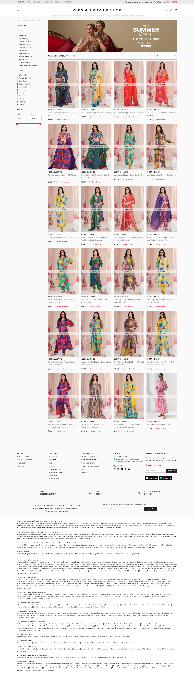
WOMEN (21, 2)
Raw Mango (21, 562)
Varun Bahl (27, 568)
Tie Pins (80, 613)
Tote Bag (127, 628)
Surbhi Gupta (83, 571)
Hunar (119, 594)
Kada (174, 626)
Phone (158, 465)
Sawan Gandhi (45, 571)
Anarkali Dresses (84, 636)
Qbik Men (143, 581)
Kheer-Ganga (21, 581)
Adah (72, 554)
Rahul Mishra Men (31, 586)
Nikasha (19, 568)
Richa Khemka (109, 571)
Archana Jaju (93, 571)
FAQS (82, 469)
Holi (23, 657)
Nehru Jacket (29, 613)
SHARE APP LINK (172, 470)
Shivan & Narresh (30, 564)
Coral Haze (106, 596)
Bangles (51, 624)
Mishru (102, 564)
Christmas (96, 657)
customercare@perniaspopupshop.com (129, 461)
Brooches (31, 617)
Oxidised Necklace (166, 626)
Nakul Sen (108, 564)
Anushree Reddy (69, 562)
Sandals (26, 628)
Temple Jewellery (62, 626)
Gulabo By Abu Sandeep (48, 554)
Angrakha (26, 615)
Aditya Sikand (134, 554)
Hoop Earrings (141, 626)
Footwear (20, 617)
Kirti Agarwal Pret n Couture (163, 649)
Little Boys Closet (66, 649)
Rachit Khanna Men (23, 583)
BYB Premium (21, 651)
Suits (54, 613)
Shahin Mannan (171, 571)
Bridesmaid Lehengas (112, 605)
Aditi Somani (119, 554)
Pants (59, 613)
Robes (107, 613)
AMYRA (126, 596)
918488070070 (171, 2)
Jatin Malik (151, 581)
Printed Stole (35, 630)
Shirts (37, 613)
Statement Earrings (101, 626)
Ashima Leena (171, 566)
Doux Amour (60, 596)
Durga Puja (88, 657)
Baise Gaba (162, 562)
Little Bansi (36, 649)
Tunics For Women (73, 543)
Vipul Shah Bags (117, 596)
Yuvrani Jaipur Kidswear (89, 649)
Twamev (164, 579)
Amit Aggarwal (46, 568)
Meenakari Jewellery (155, 624)
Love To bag (68, 594)
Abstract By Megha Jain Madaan (28, 554)
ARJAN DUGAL (60, 583)
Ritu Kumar (58, 566)
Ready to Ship (89, 607)
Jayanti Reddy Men (152, 586)
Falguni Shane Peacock (105, 562)
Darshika (60, 581)
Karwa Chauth (114, 657)
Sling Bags (89, 628)
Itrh (116, 571)
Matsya (53, 571)
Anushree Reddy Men (163, 581)
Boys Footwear (116, 643)
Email (149, 465)
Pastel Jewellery (49, 626)
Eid (41, 657)
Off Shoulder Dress (164, 536)
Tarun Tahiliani (119, 566)
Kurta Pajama (158, 613)
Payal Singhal (129, 566)
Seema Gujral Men (83, 586)
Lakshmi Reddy (54, 649)
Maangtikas (76, 624)
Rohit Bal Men (132, 579)
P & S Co (28, 649)
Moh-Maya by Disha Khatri (43, 594)
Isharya (30, 594)
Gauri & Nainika (48, 564)
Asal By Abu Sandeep (83, 562)
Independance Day (32, 657)
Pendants (144, 624)
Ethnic (98, 615)
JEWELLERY (37, 2)
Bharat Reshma (51, 581)
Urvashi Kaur (22, 573)
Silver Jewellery (89, 626)
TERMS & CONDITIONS (88, 463)
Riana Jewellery (28, 596)
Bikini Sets (156, 605)
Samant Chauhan (85, 568)
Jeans (150, 613)
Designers (26, 20)
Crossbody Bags (99, 628)
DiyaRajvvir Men (71, 583)
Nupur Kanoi (117, 564)
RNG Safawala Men (45, 586)
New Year (123, 657)
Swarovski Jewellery (24, 626)
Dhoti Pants (125, 605)
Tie (26, 617)
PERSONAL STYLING (55, 472)
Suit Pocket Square (90, 613)
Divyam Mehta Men (71, 579)
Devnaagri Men (92, 581)
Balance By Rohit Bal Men (136, 586)
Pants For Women (148, 547)
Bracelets (39, 624)
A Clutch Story (70, 596)
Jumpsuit (53, 615)
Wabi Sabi (142, 579)
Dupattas (36, 607)
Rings (46, 624)
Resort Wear (147, 605)
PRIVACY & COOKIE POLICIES (90, 466)
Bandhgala (34, 615)
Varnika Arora (58, 594)
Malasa (75, 571)
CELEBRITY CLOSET (55, 469)
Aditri (126, 554)
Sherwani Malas (81, 615)
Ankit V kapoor (59, 579)
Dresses (57, 532)
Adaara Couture (63, 554)
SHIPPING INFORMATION (89, 456)
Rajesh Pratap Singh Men (87, 579)
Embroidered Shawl (23, 630)
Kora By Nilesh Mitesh (24, 588)
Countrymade (47, 579)
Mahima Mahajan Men (131, 583)
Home (19, 20)
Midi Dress (161, 534)
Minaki (19, 596)
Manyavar (20, 564)
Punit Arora (20, 586)
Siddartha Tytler (107, 566)
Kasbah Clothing (105, 583)
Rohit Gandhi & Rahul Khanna (80, 566)
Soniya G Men (95, 586)
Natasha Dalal (31, 562)
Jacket (83, 643)
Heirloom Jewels (134, 624)
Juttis (36, 628)
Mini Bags (119, 628)
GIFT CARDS (53, 466)
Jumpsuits (20, 607)
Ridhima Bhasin (48, 566)
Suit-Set (131, 613)
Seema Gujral (96, 566)
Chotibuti (44, 649)
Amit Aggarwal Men (118, 581)
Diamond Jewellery (75, 626)
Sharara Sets (83, 605)
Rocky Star (118, 562)
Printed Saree (154, 545)
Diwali (19, 657)
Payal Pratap (149, 564)
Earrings (27, 624)
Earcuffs (90, 624)
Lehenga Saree (60, 607)
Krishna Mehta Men (79, 581)
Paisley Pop (164, 596)
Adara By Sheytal (80, 554)
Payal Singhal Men (163, 583)
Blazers (124, 613)
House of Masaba (23, 571)
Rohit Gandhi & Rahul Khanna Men (64, 586)
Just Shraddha (156, 594)
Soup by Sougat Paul (158, 568)
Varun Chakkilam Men (168, 586)
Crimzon (47, 598)
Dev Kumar (68, 581)
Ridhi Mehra (171, 562)
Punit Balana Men (104, 581)
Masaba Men (145, 583)
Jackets (168, 605)
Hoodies (101, 613)
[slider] (17, 124)
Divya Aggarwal (106, 568)
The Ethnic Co (32, 581)
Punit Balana (159, 564)
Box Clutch (154, 628)
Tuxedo (19, 615)
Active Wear (165, 615)
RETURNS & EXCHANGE (88, 460)
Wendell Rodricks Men (119, 586)
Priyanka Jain (145, 568)
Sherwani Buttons (141, 613)
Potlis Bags (43, 628)
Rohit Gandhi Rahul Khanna (156, 566)
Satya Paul (51, 562)
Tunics (102, 605)
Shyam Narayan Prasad (121, 568)
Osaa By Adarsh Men (130, 562)
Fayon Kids (20, 649)
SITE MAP (84, 472)
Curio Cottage (22, 594)
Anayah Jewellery (40, 596)
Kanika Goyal (135, 568)
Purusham (41, 581)
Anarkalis (27, 605)
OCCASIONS (53, 476)
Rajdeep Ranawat (171, 564)
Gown (76, 605)
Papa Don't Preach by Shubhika (133, 564)
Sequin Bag (145, 628)
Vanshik (100, 579)
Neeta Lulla (35, 568)
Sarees (61, 543)
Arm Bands (117, 624)
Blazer (89, 643)
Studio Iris (142, 571)
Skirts (163, 605)
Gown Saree (70, 607)
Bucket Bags (111, 628)
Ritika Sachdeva (31, 598)
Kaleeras (83, 624)
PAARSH (153, 583)
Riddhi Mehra (37, 566)
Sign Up (151, 509)
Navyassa (76, 649)
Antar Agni (59, 562)
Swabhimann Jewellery (142, 594)
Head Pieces (99, 624)
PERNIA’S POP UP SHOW (24, 460)
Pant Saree (79, 607)
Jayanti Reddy (60, 564)
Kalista (68, 564)
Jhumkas (125, 626)
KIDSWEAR (48, 2)
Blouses (51, 607)
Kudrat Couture (118, 583)
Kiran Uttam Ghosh (78, 564)
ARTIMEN (34, 583)
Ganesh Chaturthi (77, 657)
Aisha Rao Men (49, 583)
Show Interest (62, 119)
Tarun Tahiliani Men (132, 581)
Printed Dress (21, 536)
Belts (31, 628)
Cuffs (33, 624)
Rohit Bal (66, 566)
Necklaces (20, 624)
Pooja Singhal (41, 562)
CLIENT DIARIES (54, 479)
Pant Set (157, 615)
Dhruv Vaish (38, 579)
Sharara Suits (60, 636)
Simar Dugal (67, 571)
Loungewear (71, 615)
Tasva (19, 579)
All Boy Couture (147, 649)
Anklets (125, 624)
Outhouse (94, 594)
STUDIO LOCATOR (22, 463)
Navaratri (59, 657)
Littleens (128, 649)
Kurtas (50, 613)
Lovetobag (51, 596)
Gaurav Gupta (140, 566)
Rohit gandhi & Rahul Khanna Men (115, 579)
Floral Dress (65, 536)
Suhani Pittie (21, 598)
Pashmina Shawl (164, 628)
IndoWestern (112, 615)
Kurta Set (69, 636)
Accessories (61, 615)
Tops (90, 605)
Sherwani (43, 613)
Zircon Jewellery (37, 626)
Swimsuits (28, 607)
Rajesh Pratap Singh (25, 566)
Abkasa (40, 583)
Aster (114, 594)
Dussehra (67, 657)
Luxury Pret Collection (81, 534)
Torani (60, 571)
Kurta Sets (35, 605)
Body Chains (108, 624)
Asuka (149, 579)
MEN (28, 2)
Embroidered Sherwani (72, 643)
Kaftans (96, 605)
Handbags (58, 628)
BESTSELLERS (53, 456)
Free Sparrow (103, 649)
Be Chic (99, 596)
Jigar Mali (122, 571)
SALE (50, 463)
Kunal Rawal (156, 579)
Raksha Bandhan (49, 657)
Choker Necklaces (153, 626)
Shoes (20, 628)
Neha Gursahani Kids (117, 649)
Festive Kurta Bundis (124, 615)
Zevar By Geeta (128, 594)
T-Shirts (118, 613)
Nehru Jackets (50, 643)
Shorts (112, 613)
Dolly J (94, 562)
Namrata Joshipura (58, 568)
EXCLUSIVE (52, 460)
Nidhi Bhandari (82, 596)
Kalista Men (95, 583)
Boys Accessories (128, 643)
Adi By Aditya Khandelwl (96, 554)
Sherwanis (62, 605)
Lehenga (36, 636)
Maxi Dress (169, 534)
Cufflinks (91, 615)
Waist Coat (73, 613)
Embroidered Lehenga (47, 636)
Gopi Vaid (170, 568)
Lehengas (20, 605)
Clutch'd (87, 594)
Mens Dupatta (44, 615)
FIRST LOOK (68, 2)
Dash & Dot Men (27, 579)
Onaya (40, 564)
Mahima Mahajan (92, 564)
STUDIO (58, 2)
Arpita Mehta (34, 571)
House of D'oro (168, 594)
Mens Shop (136, 615)
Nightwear (44, 607)
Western (103, 615)
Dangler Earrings (115, 626)
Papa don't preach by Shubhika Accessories (144, 596)
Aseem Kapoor (33, 573)
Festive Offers (100, 607)
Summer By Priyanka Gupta (147, 562)
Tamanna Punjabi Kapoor (155, 571)
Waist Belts (72, 628)
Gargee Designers (84, 583)
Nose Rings (66, 624)
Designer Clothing (27, 521)
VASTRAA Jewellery (105, 594)
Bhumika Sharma (72, 568)
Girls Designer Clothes (24, 636)
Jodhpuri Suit (168, 613)
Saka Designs (136, 649)
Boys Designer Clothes (24, 643)
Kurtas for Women (52, 605)
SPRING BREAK (106, 586)
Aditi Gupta (109, 554)
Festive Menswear (147, 615)
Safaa (101, 571)
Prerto (41, 598)
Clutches (51, 628)
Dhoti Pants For (103, 636)
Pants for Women (136, 605)
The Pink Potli (78, 594)
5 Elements (91, 596)
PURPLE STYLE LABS (23, 456)
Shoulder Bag (135, 628)
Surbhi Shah (96, 568)
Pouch (65, 628)
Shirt (93, 643)
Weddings (104, 657)
